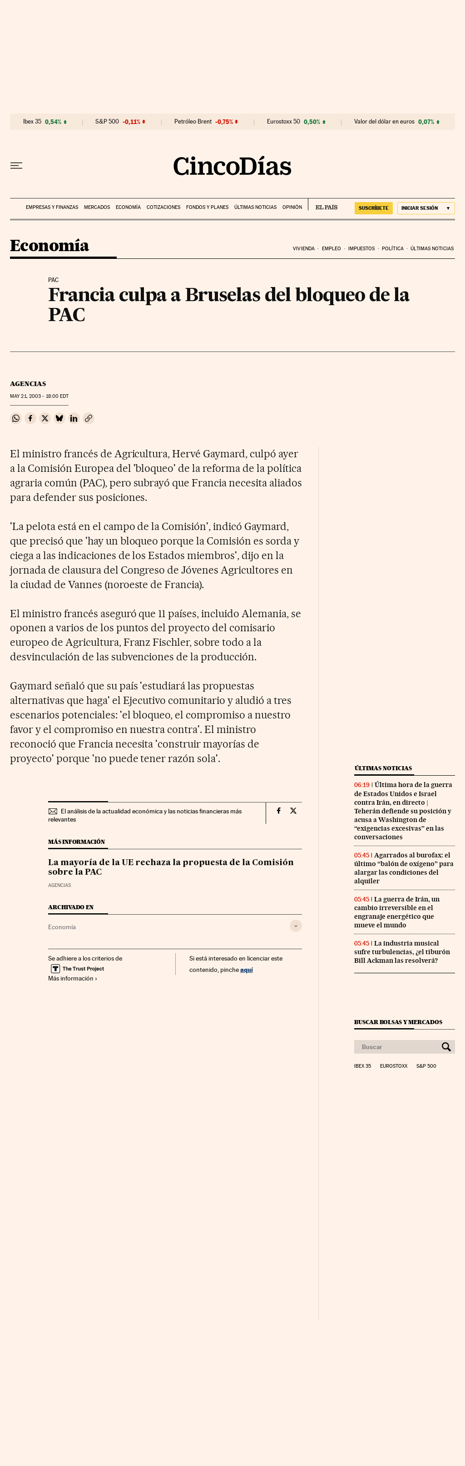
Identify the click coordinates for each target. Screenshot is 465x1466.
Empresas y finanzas (52, 207)
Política (393, 249)
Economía (128, 207)
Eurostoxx (393, 1066)
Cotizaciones (163, 207)
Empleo (331, 249)
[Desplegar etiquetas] (296, 926)
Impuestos (361, 249)
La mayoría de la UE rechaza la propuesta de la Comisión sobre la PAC (171, 868)
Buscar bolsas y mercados (398, 1022)
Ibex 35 (32, 122)
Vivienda (304, 249)
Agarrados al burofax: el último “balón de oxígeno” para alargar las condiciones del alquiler (404, 868)
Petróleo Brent (193, 122)
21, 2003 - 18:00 (39, 396)
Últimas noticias (255, 207)
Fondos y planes (207, 207)
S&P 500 (107, 122)
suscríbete (374, 208)
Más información (73, 978)
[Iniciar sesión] (426, 208)
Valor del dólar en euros (384, 122)
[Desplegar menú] (16, 166)
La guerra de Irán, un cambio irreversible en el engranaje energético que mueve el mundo (397, 912)
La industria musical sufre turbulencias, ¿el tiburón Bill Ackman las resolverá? (402, 952)
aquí (246, 969)
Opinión (292, 207)
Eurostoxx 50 (283, 122)
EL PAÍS (322, 204)
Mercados (97, 207)
